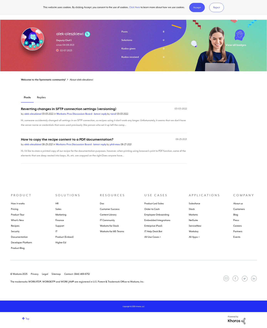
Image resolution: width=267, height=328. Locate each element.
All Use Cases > (152, 237)
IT (56, 231)
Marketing (60, 214)
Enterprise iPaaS (153, 225)
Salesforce (194, 203)
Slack (192, 209)
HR (57, 203)
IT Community (107, 220)
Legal (45, 274)
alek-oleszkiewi (33, 114)
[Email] (226, 278)
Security (15, 231)
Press (236, 220)
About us (238, 203)
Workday (193, 231)
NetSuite (193, 220)
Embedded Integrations (157, 220)
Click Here (134, 7)
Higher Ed (60, 242)
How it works (18, 203)
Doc (102, 203)
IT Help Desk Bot (153, 231)
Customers (239, 209)
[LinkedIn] (254, 278)
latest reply (100, 114)
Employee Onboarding (156, 214)
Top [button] (27, 318)
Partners (237, 231)
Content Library (108, 214)
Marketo (193, 214)
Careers (237, 225)
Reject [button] (216, 7)
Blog (235, 214)
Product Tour (17, 214)
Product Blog (18, 248)
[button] (197, 7)
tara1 (113, 114)
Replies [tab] (41, 97)
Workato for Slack (109, 225)
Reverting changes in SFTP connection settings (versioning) (68, 109)
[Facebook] (235, 278)
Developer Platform (21, 242)
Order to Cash (152, 209)
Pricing (14, 209)
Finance (59, 220)
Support (59, 225)
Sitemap (56, 274)
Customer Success (110, 209)
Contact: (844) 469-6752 (77, 274)
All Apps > (194, 237)
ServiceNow (195, 225)
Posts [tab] (27, 97)
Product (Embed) (64, 237)
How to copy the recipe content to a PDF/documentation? (67, 139)
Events (236, 237)
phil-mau (115, 144)
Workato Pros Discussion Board (74, 114)
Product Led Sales (154, 203)
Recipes (15, 225)
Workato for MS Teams (112, 231)
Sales (58, 209)
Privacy (35, 274)
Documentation (19, 237)
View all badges (236, 44)
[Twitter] (245, 279)
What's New (17, 220)
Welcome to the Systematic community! (43, 79)
